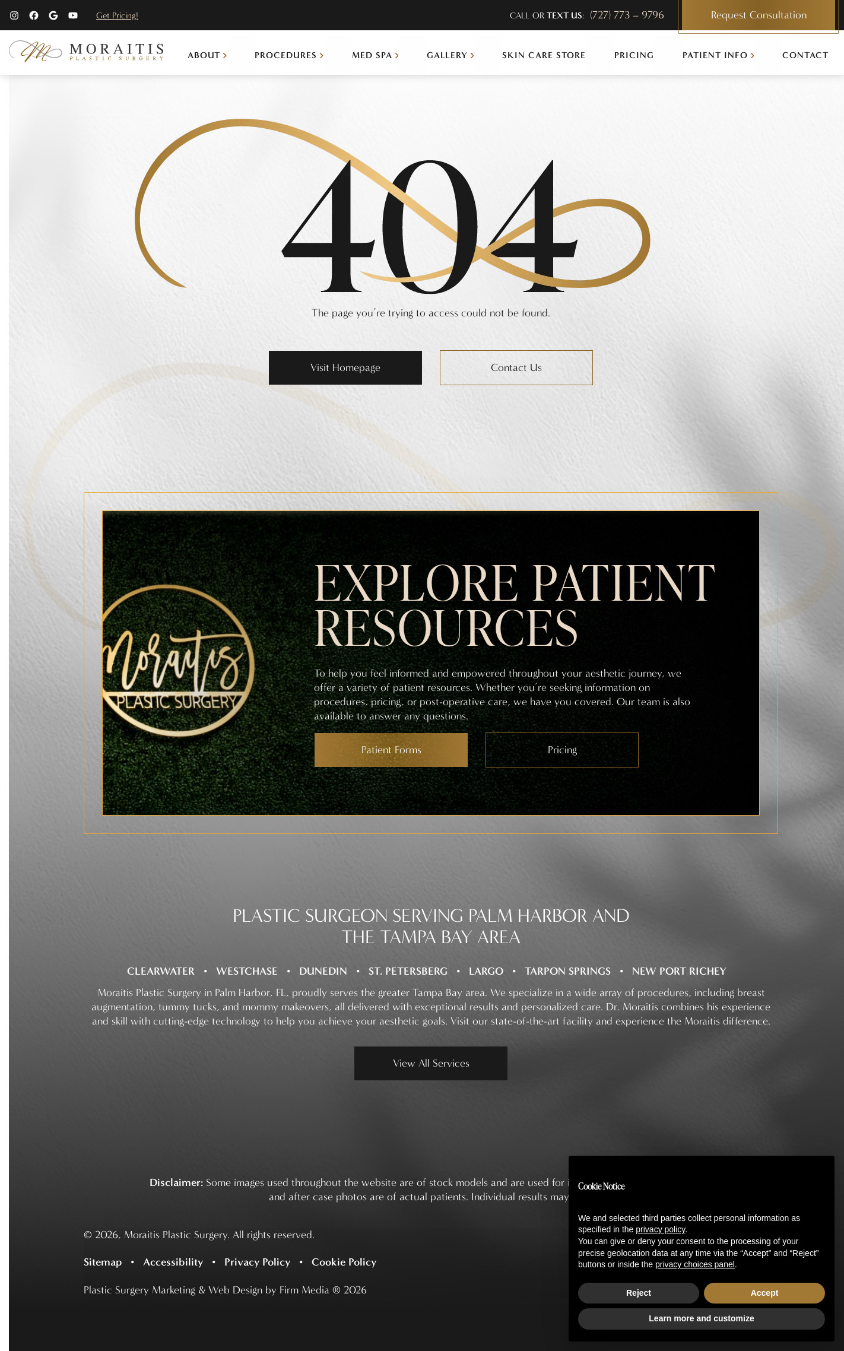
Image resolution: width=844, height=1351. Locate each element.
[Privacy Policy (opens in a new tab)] (261, 1262)
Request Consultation (759, 15)
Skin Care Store (544, 55)
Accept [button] (765, 1293)
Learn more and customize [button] (701, 1318)
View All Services (431, 1063)
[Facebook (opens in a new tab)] (33, 15)
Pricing (634, 55)
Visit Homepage (345, 367)
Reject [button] (638, 1293)
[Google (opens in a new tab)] (53, 15)
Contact (805, 55)
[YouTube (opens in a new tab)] (73, 15)
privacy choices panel (695, 1264)
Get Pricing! (117, 15)
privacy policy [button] (660, 1229)
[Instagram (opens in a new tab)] (14, 15)
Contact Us (516, 367)
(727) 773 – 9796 (627, 15)
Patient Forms (391, 750)
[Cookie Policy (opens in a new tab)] (348, 1262)
